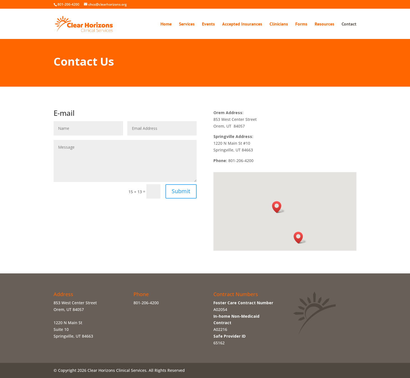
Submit (181, 191)
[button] (300, 238)
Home (166, 24)
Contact (349, 24)
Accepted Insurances (242, 24)
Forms (301, 24)
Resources (324, 24)
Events (208, 24)
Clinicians (279, 24)
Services (187, 24)
